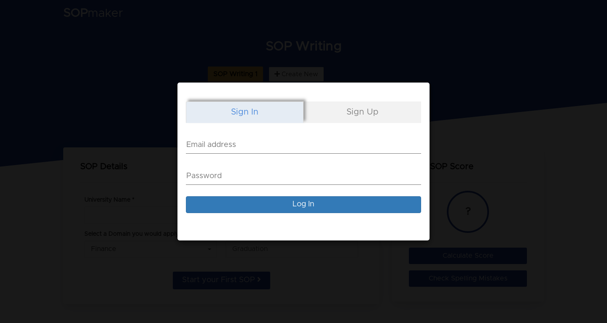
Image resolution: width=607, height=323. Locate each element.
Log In (303, 204)
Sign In (244, 112)
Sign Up (362, 112)
